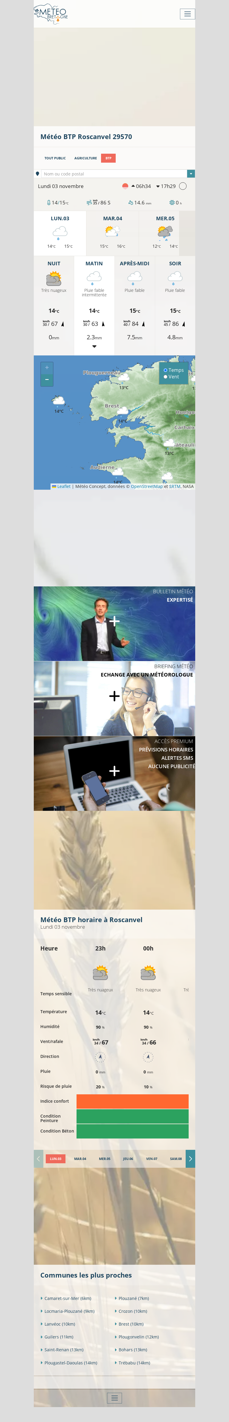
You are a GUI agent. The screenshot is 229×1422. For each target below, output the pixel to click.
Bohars (130, 1349)
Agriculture (85, 158)
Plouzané (131, 1298)
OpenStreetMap (147, 486)
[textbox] (118, 174)
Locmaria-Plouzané (67, 1311)
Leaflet (61, 486)
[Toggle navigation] (187, 14)
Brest (128, 1324)
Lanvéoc (57, 1324)
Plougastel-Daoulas (68, 1363)
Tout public (55, 158)
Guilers (56, 1337)
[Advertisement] (134, 76)
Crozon (130, 1311)
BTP (109, 158)
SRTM (175, 486)
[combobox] (118, 174)
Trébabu (132, 1363)
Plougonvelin (136, 1337)
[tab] (56, 1159)
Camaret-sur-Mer (65, 1298)
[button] (118, 476)
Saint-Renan (61, 1349)
